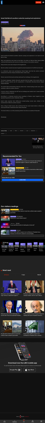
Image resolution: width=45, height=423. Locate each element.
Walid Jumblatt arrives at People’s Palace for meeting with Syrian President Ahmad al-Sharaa (33, 314)
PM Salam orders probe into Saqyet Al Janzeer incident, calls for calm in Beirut (32, 294)
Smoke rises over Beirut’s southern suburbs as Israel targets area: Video (36, 249)
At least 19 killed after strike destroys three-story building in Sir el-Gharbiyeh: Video (11, 250)
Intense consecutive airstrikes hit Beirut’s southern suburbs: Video (23, 250)
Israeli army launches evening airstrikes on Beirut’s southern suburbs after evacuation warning (29, 250)
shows (32, 421)
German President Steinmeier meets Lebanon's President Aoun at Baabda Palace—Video (41, 250)
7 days (23, 274)
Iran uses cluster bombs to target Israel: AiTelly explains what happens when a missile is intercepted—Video (5, 250)
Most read (7, 270)
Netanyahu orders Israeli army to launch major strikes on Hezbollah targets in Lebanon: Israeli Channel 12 (29, 161)
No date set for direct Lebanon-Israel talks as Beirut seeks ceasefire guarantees (29, 170)
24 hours (6, 274)
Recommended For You (12, 156)
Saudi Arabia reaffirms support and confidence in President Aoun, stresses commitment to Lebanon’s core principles (25, 233)
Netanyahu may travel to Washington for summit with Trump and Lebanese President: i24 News (11, 314)
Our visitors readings (9, 206)
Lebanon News (18, 159)
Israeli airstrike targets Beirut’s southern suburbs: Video (17, 249)
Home (5, 421)
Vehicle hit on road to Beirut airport (18, 218)
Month (39, 274)
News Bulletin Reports (14, 209)
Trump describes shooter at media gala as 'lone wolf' (22, 225)
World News (13, 223)
